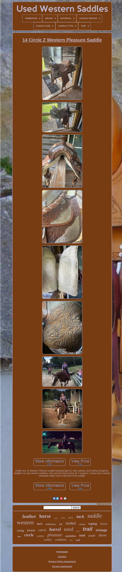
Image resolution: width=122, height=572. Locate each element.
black (31, 530)
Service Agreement (62, 566)
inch (39, 523)
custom (82, 524)
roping (92, 523)
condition (60, 539)
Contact (62, 556)
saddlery (40, 536)
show (103, 535)
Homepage (62, 551)
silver (70, 517)
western (25, 522)
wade (78, 540)
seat (82, 535)
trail (87, 529)
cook (63, 518)
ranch (42, 530)
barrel (55, 529)
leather (29, 516)
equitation (70, 536)
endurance (51, 524)
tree (71, 540)
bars (19, 536)
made (56, 518)
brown (103, 523)
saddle (94, 516)
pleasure (54, 535)
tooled (71, 523)
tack (80, 516)
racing (20, 530)
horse (45, 516)
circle (29, 535)
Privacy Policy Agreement (62, 561)
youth (91, 535)
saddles (48, 539)
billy (61, 524)
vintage (101, 530)
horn (78, 531)
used (68, 529)
